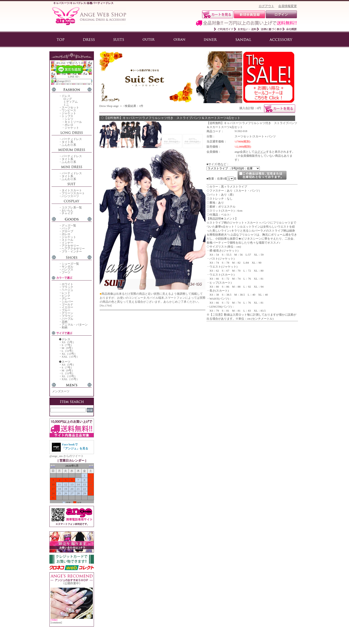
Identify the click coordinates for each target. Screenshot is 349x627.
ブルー (66, 310)
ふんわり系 (69, 144)
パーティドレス (72, 139)
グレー (66, 298)
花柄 (64, 321)
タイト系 (67, 142)
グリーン (67, 313)
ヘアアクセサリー (73, 248)
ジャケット (69, 113)
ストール (67, 240)
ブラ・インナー (72, 251)
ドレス (66, 96)
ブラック (67, 287)
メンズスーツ (60, 391)
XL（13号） (69, 353)
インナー (67, 242)
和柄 (64, 327)
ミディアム (70, 101)
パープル (67, 319)
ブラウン (67, 316)
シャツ (69, 119)
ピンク (66, 295)
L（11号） (68, 351)
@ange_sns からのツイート (66, 456)
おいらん (67, 210)
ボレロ (69, 124)
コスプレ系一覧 (72, 207)
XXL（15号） (70, 356)
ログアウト (266, 6)
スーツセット (70, 107)
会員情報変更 (287, 6)
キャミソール (73, 122)
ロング (67, 98)
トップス (67, 116)
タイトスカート (72, 190)
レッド (66, 292)
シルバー (67, 301)
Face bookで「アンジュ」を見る (75, 446)
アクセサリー (70, 245)
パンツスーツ (70, 196)
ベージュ (67, 290)
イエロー (67, 307)
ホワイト (67, 284)
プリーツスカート (73, 193)
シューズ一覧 (70, 263)
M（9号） (68, 348)
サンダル (67, 266)
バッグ (66, 228)
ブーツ (66, 272)
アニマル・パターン (75, 324)
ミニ (66, 104)
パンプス (67, 269)
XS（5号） (68, 342)
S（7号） (67, 345)
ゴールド (67, 304)
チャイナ (67, 213)
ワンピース (69, 110)
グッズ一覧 (69, 225)
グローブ (67, 231)
